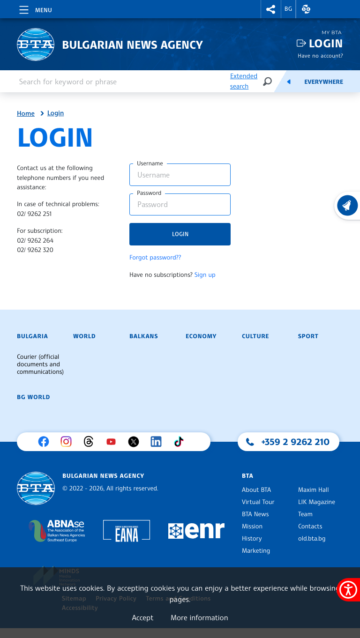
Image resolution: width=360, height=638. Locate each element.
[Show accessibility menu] (348, 589)
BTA (247, 476)
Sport (308, 336)
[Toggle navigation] (34, 8)
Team (305, 514)
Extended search (243, 81)
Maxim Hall (313, 490)
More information (199, 617)
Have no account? (320, 55)
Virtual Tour (258, 502)
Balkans (143, 336)
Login (326, 43)
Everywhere (323, 82)
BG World (33, 397)
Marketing (256, 551)
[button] (271, 9)
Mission (252, 526)
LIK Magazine (316, 502)
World (84, 336)
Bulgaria (32, 336)
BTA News (255, 514)
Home (26, 114)
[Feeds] (289, 81)
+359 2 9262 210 (296, 441)
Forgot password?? (155, 257)
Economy (201, 336)
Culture (255, 336)
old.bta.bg (312, 538)
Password (149, 193)
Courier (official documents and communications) (40, 364)
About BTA (256, 490)
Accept (142, 617)
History (252, 538)
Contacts (310, 526)
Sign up (205, 275)
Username (150, 163)
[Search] (267, 81)
